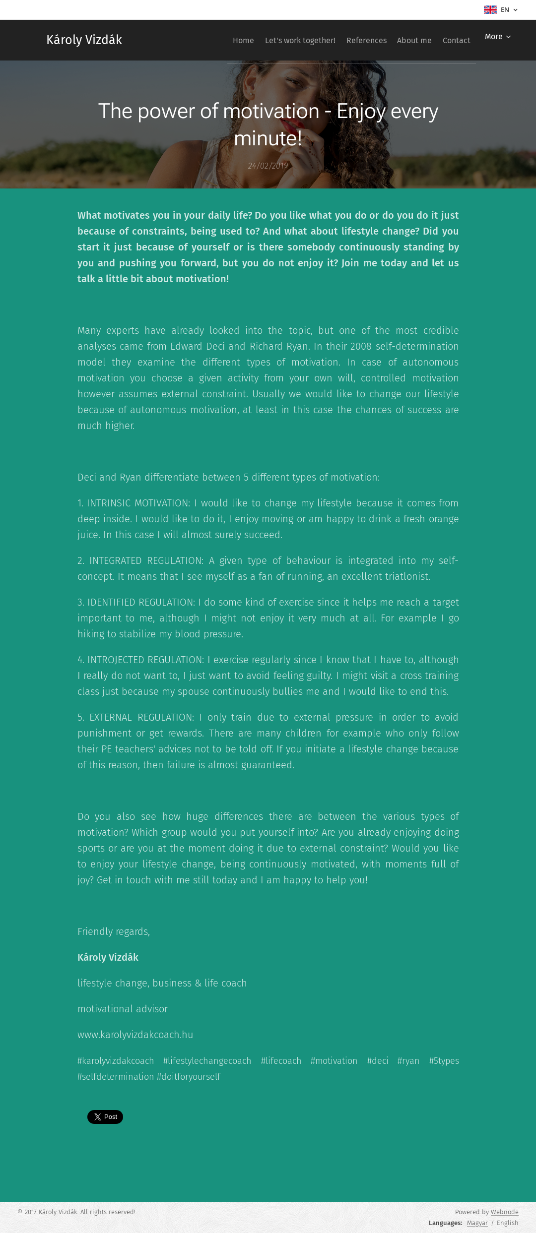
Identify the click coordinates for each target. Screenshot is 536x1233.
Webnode (505, 1212)
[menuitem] (211, 40)
